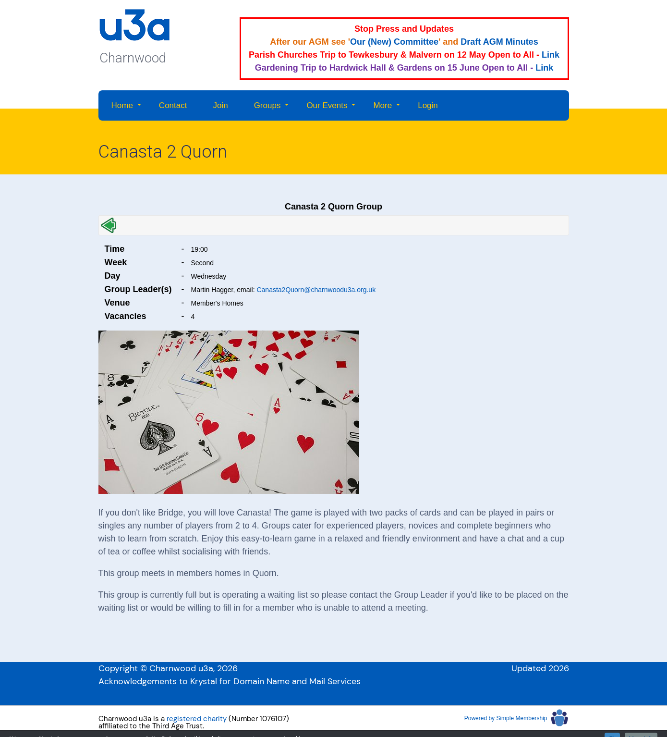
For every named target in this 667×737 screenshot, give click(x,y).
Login (428, 105)
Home (122, 105)
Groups (267, 105)
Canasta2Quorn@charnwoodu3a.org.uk (316, 290)
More (382, 105)
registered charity (197, 719)
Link (550, 55)
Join (220, 105)
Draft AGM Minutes (499, 42)
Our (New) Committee (394, 42)
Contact (173, 105)
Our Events (326, 105)
